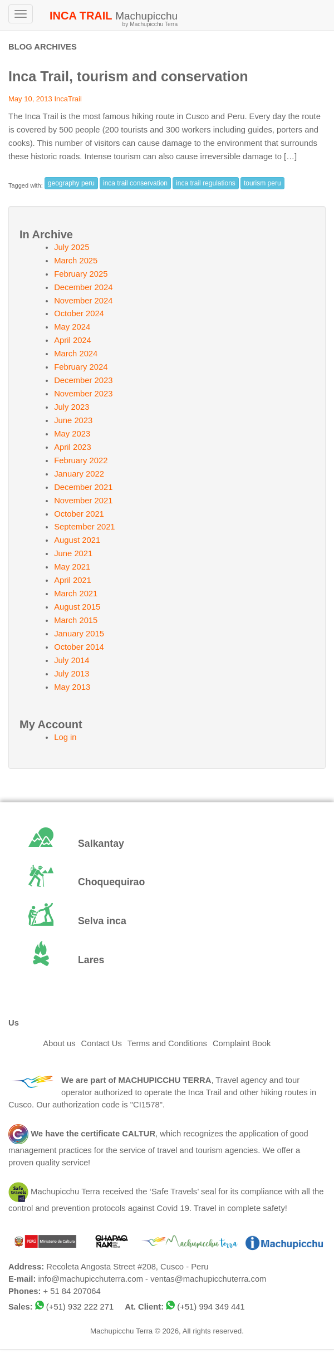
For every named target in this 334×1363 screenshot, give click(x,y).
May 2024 (72, 326)
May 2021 (72, 566)
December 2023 (83, 380)
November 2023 (83, 393)
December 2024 (83, 287)
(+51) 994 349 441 (210, 1306)
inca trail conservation (135, 183)
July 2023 (71, 407)
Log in (65, 737)
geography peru (71, 183)
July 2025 (71, 247)
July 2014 (71, 660)
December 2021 (83, 487)
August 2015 (77, 606)
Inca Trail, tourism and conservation (128, 76)
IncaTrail (67, 99)
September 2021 (84, 526)
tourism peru (262, 183)
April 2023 (72, 447)
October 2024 (79, 313)
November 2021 (83, 500)
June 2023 (73, 420)
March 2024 (75, 353)
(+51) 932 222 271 (80, 1306)
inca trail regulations (205, 183)
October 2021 (79, 513)
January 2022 (79, 473)
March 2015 (75, 620)
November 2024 (83, 300)
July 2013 (71, 673)
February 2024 (80, 366)
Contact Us (101, 1043)
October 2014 (79, 647)
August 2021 (77, 540)
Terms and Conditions (167, 1043)
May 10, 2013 (30, 99)
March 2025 (75, 260)
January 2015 (79, 633)
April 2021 (72, 580)
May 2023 (72, 433)
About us (59, 1043)
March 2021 (75, 593)
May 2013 (72, 687)
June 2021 (73, 553)
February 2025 (80, 273)
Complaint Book (242, 1043)
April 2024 (72, 340)
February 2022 (80, 460)
